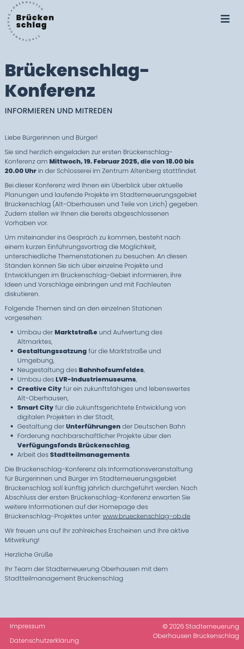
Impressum (27, 626)
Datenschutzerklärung (44, 640)
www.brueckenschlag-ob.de (146, 516)
